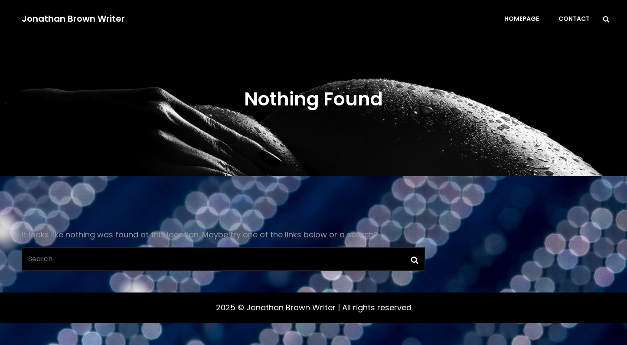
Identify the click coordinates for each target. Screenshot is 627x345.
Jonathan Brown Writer (73, 19)
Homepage (521, 18)
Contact (574, 18)
